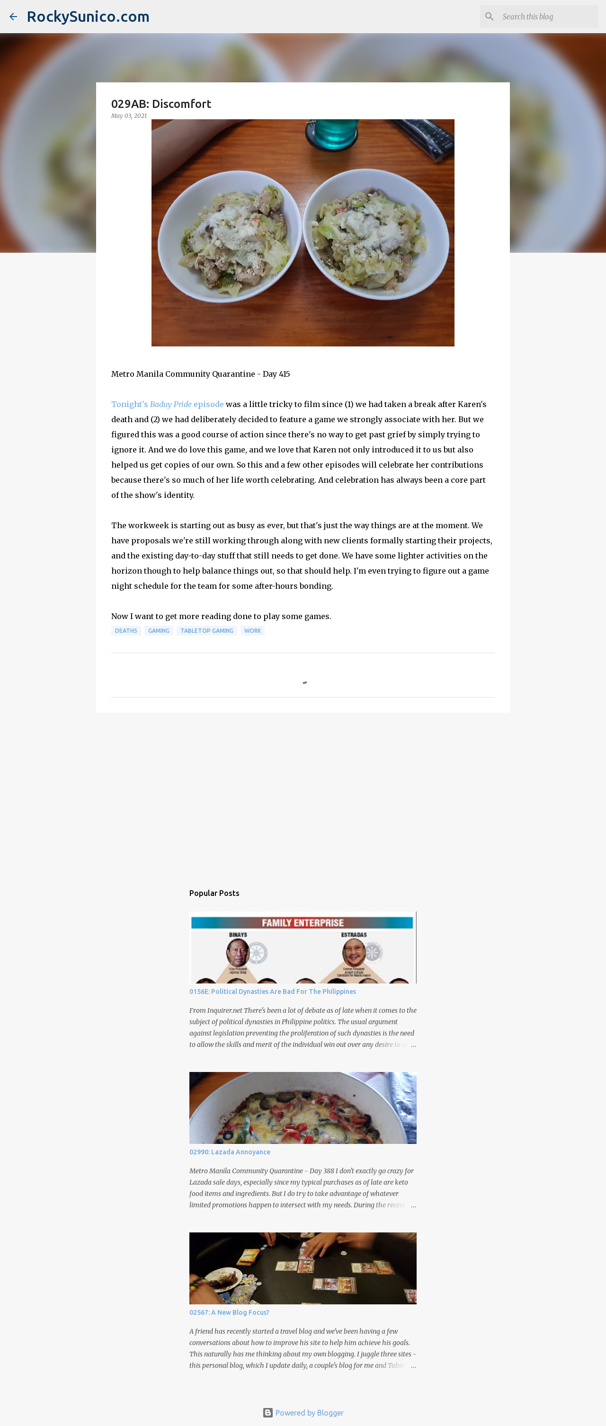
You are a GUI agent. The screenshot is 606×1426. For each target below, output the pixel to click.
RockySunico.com (88, 16)
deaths (126, 631)
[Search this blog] (548, 16)
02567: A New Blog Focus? (229, 1312)
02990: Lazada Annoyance (229, 1152)
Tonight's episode (167, 404)
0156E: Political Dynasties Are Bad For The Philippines (272, 991)
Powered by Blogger (303, 1412)
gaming (158, 631)
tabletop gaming (206, 631)
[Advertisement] (303, 793)
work (252, 631)
